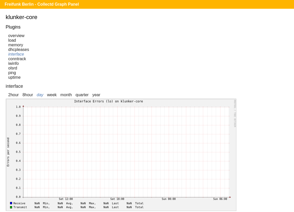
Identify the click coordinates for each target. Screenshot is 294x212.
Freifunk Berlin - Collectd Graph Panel (42, 4)
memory (15, 45)
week (52, 95)
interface (16, 54)
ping (12, 72)
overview (16, 35)
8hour (27, 95)
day (40, 95)
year (96, 95)
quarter (82, 95)
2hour (13, 95)
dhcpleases (18, 49)
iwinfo (13, 63)
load (12, 40)
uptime (14, 77)
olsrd (12, 68)
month (66, 95)
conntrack (17, 59)
